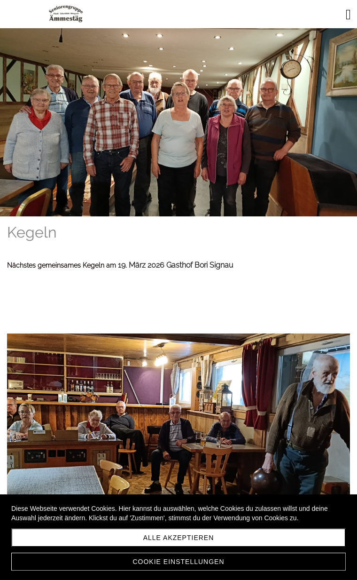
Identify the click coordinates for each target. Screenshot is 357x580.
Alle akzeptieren (178, 537)
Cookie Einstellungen (178, 561)
